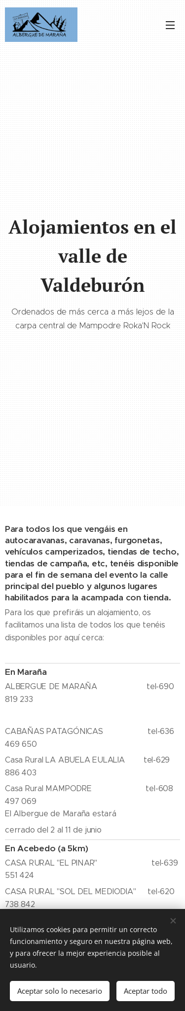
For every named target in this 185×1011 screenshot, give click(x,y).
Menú (170, 25)
